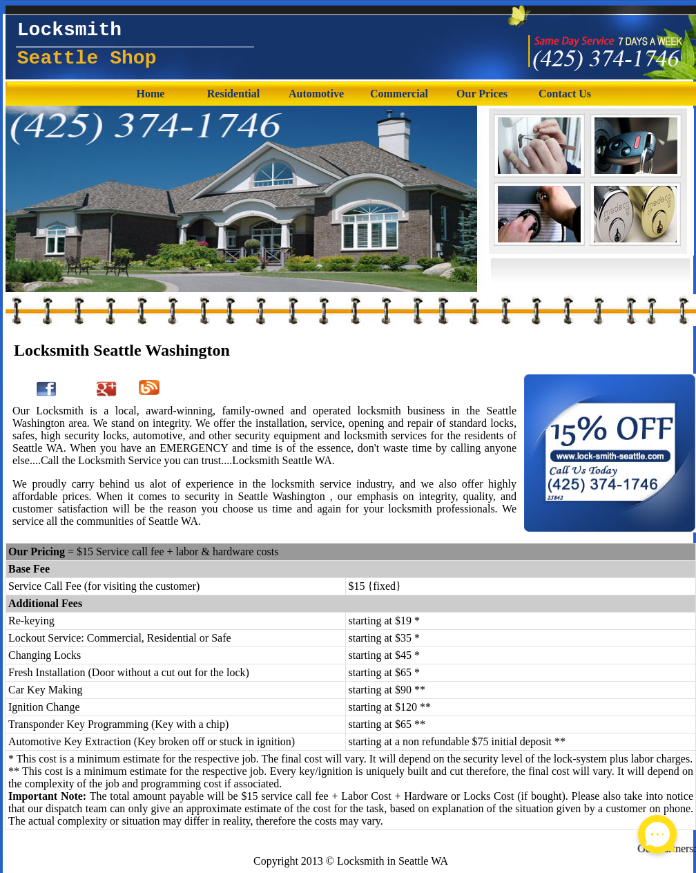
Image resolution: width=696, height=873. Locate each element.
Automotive (316, 93)
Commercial (399, 93)
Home (151, 93)
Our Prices (482, 93)
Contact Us (565, 93)
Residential (233, 93)
